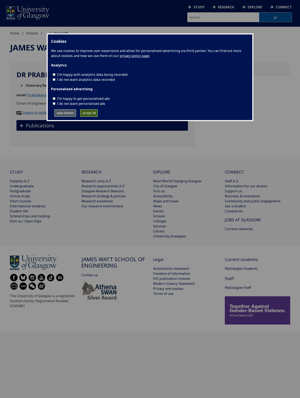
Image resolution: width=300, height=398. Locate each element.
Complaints (234, 211)
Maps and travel (166, 201)
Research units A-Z (96, 181)
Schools (32, 33)
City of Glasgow (165, 186)
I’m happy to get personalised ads (83, 98)
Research (226, 7)
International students (27, 206)
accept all (89, 113)
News (157, 206)
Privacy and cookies (168, 288)
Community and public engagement (252, 201)
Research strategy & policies (103, 196)
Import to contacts (36, 112)
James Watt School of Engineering (113, 262)
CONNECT (234, 172)
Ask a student (235, 206)
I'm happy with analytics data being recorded (92, 74)
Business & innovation (242, 196)
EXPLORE (161, 172)
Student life (19, 211)
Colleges (159, 221)
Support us (233, 191)
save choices (65, 113)
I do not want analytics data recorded (86, 79)
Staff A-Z (231, 181)
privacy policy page (134, 55)
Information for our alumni (246, 186)
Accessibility (162, 196)
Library (159, 231)
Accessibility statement (171, 268)
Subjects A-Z (19, 181)
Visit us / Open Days (25, 221)
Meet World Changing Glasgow (177, 181)
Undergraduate (22, 186)
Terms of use (163, 293)
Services (159, 226)
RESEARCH (91, 172)
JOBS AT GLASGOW (243, 220)
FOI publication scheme (171, 278)
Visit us (159, 191)
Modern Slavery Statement (174, 283)
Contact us (89, 275)
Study (199, 7)
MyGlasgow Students (241, 268)
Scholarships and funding (30, 216)
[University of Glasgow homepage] (27, 12)
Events (158, 211)
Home (14, 33)
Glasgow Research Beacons (102, 191)
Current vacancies (239, 229)
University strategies (169, 236)
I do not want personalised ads (81, 103)
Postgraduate (20, 191)
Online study (20, 196)
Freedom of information (171, 273)
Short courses (20, 201)
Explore (255, 7)
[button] (102, 125)
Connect (284, 7)
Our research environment (102, 206)
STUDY (16, 172)
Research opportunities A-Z (103, 186)
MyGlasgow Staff (238, 287)
